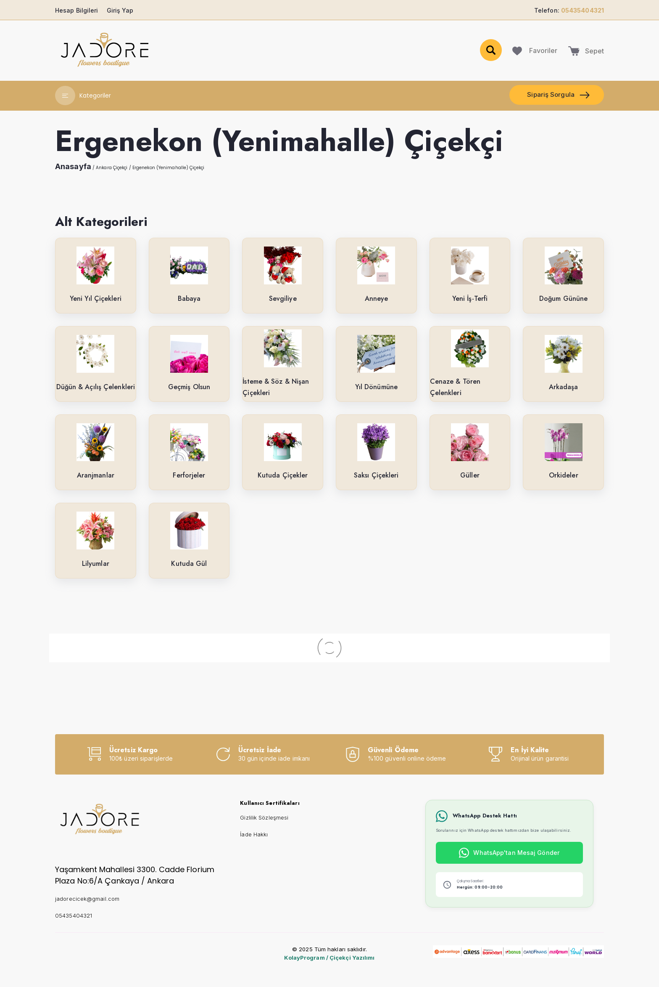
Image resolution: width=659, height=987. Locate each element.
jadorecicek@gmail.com (87, 898)
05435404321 (73, 915)
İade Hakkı (254, 834)
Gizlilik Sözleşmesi (264, 817)
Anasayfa (73, 166)
